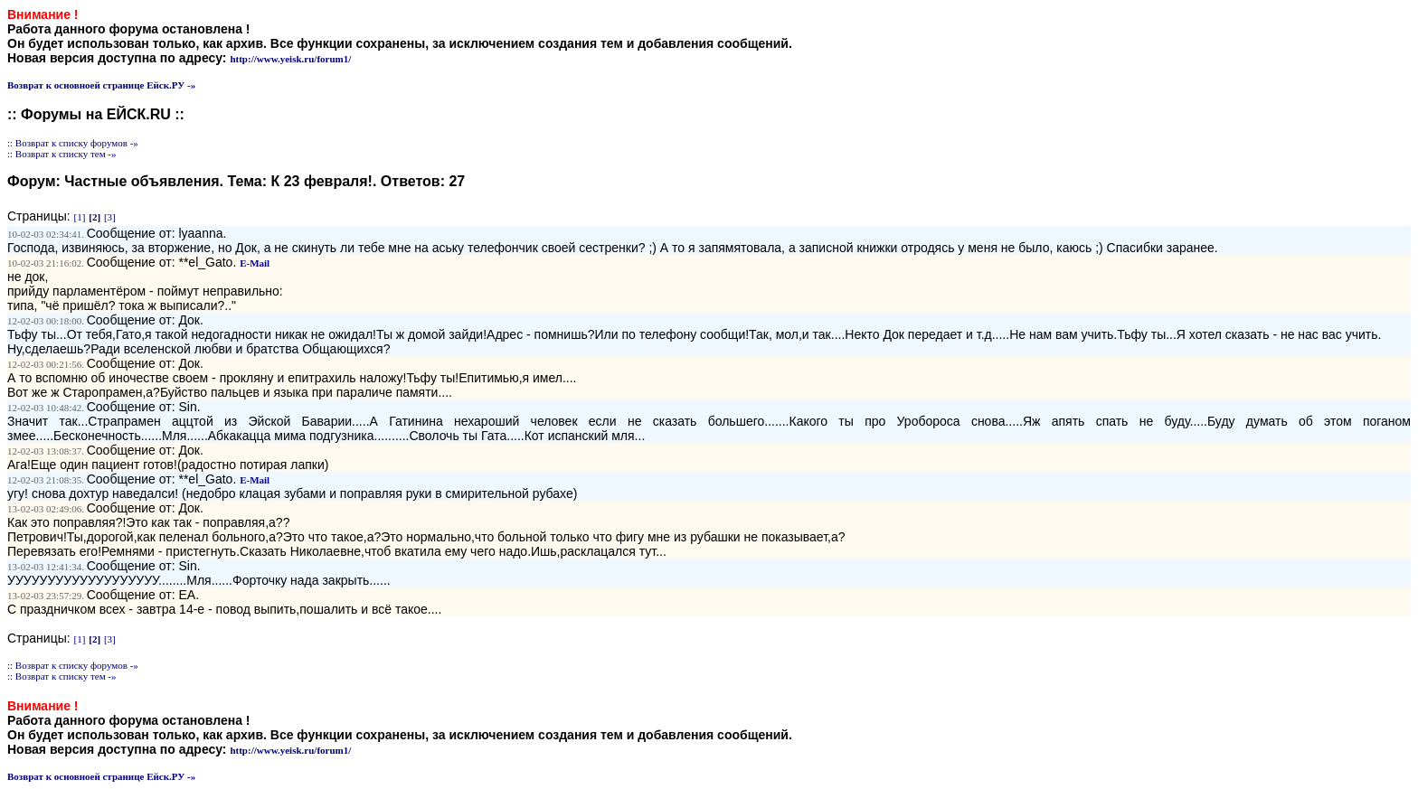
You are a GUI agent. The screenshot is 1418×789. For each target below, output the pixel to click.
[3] (110, 216)
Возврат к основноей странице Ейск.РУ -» (101, 85)
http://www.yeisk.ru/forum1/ (290, 58)
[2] (94, 216)
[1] (80, 216)
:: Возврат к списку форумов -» (72, 142)
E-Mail (254, 263)
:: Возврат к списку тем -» (62, 153)
